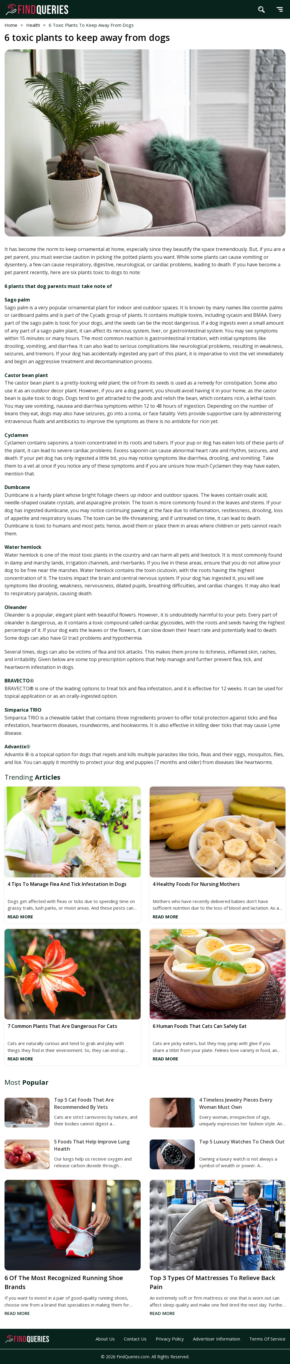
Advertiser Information (216, 1339)
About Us (105, 1339)
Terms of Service (267, 1339)
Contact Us (135, 1339)
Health (33, 25)
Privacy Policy (170, 1339)
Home (11, 25)
